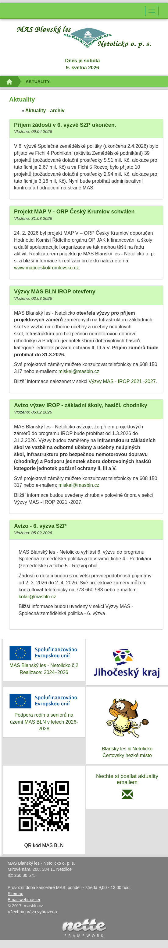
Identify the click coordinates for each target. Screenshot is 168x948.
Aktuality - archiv (45, 110)
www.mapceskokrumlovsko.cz (46, 267)
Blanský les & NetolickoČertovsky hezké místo (127, 725)
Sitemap (15, 893)
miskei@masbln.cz (79, 371)
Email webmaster (24, 899)
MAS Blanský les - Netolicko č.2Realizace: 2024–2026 (44, 659)
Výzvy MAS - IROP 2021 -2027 (122, 381)
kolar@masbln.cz (37, 596)
